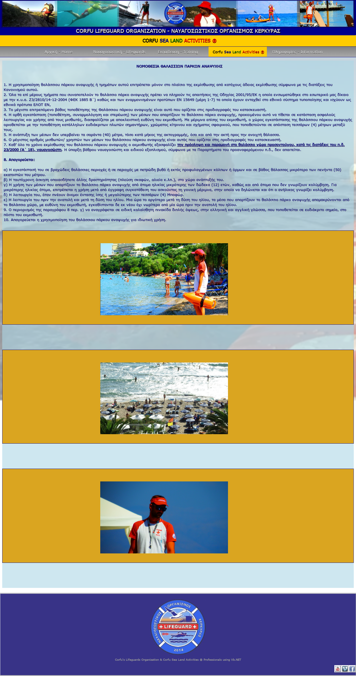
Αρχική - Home (58, 51)
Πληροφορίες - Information (297, 51)
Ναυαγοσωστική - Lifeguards (119, 51)
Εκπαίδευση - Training (178, 51)
